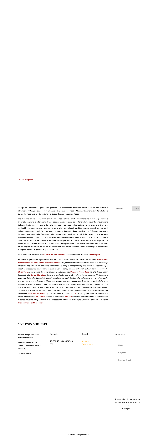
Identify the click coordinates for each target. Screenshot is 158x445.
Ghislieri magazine (25, 180)
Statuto (85, 341)
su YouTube (48, 254)
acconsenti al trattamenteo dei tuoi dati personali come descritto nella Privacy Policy (127, 376)
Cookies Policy (88, 350)
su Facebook (61, 254)
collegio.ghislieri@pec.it (64, 344)
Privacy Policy (88, 347)
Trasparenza (87, 344)
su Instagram (94, 254)
